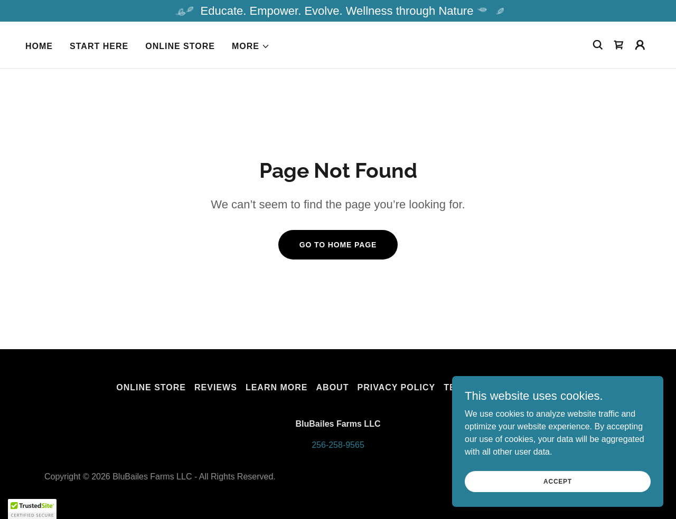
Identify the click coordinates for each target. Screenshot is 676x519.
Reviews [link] (215, 387)
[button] (251, 46)
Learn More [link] (277, 387)
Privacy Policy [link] (396, 387)
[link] (619, 44)
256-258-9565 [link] (338, 444)
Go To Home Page (338, 245)
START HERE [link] (99, 46)
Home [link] (39, 46)
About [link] (332, 387)
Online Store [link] (180, 46)
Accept (557, 481)
